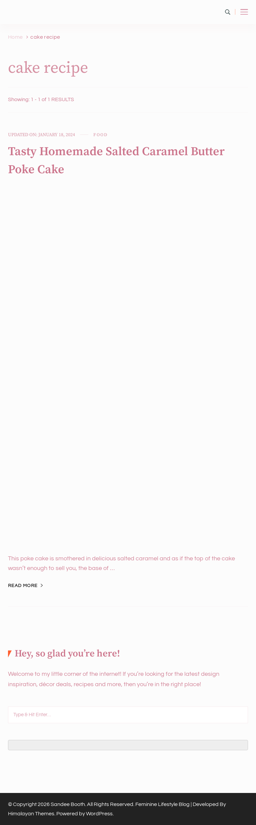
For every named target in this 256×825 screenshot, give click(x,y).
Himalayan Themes (31, 813)
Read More (23, 585)
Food (100, 135)
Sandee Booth (68, 804)
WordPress (99, 813)
